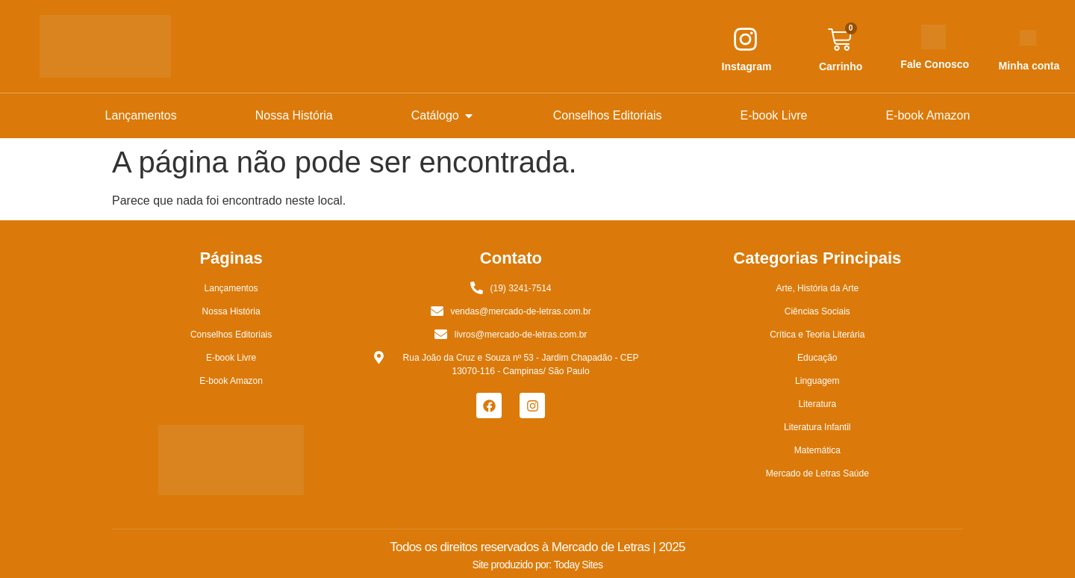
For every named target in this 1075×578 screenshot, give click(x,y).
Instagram (747, 66)
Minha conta (1029, 66)
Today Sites (578, 565)
